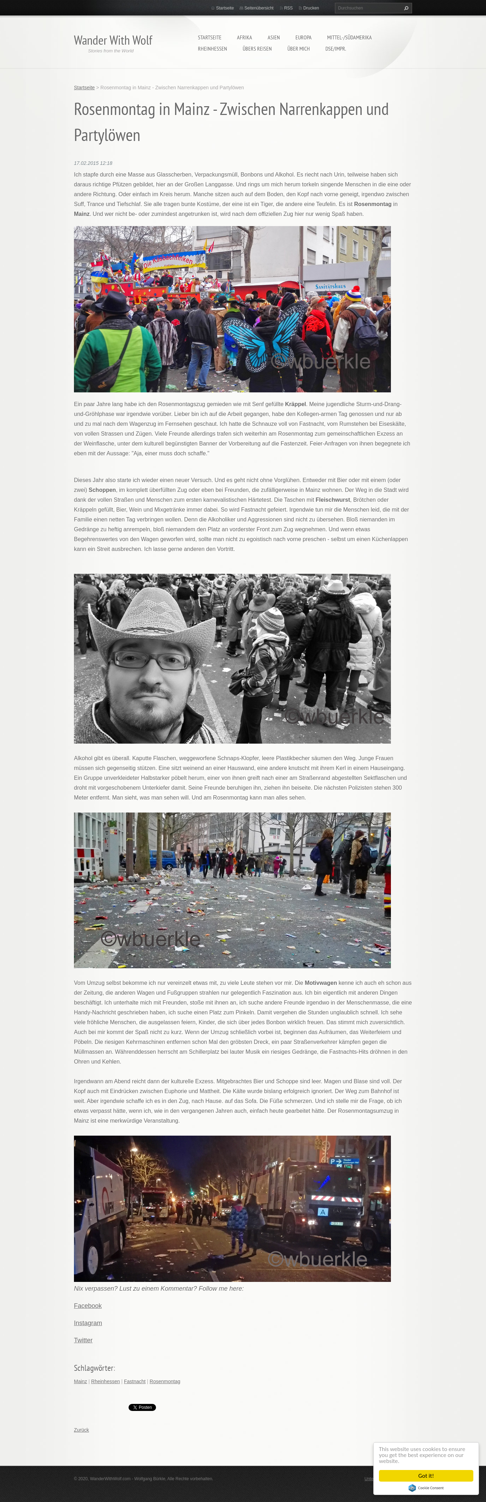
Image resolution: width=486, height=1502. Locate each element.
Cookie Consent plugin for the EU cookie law (426, 1488)
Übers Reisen (257, 48)
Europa (303, 37)
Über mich (298, 48)
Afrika (244, 37)
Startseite (210, 37)
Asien (274, 37)
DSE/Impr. (335, 48)
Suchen (405, 8)
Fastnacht (134, 1381)
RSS (288, 8)
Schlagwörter (93, 1367)
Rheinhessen (212, 48)
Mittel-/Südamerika (349, 37)
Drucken (311, 8)
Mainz (80, 1381)
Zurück (81, 1430)
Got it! (426, 1475)
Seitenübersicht (259, 8)
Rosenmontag (165, 1381)
